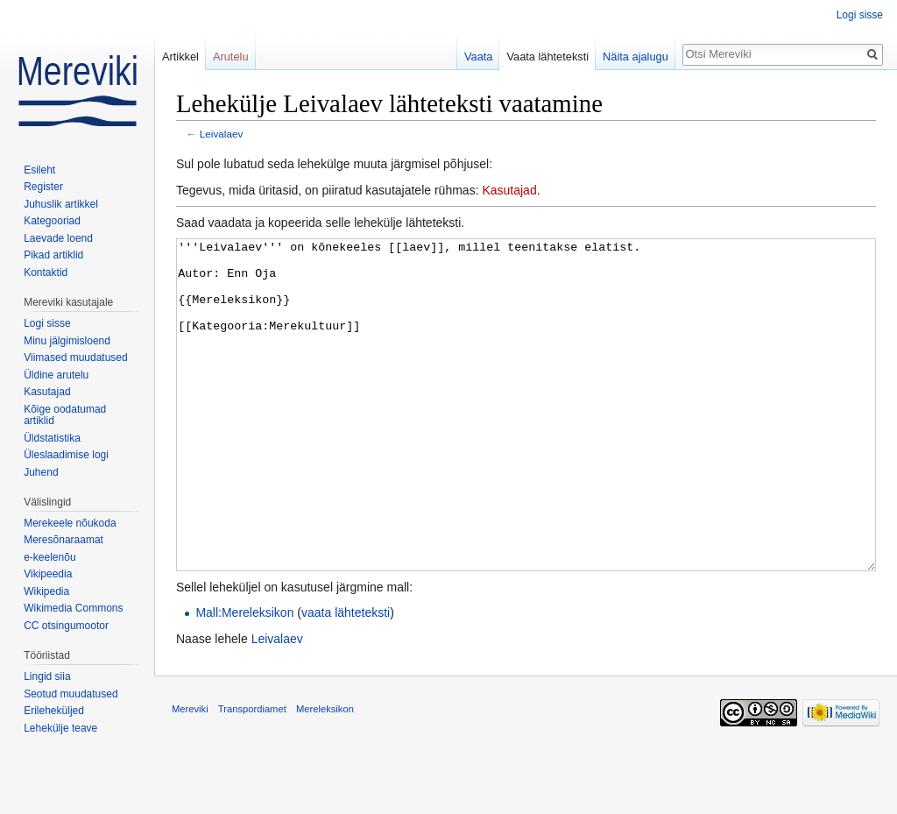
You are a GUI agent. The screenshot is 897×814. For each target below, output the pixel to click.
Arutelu (231, 56)
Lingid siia (47, 676)
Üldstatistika (52, 438)
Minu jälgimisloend (67, 341)
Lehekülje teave (60, 728)
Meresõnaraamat (63, 540)
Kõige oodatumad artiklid (65, 415)
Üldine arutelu (56, 375)
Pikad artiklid (53, 255)
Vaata (478, 56)
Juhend (41, 472)
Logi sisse (860, 15)
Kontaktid (45, 272)
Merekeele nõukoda (70, 523)
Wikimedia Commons (73, 608)
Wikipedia (46, 591)
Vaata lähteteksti (547, 56)
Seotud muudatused (70, 694)
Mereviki (190, 774)
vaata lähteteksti (345, 678)
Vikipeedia (48, 574)
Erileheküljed (54, 710)
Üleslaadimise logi (66, 455)
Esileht (39, 170)
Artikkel (180, 56)
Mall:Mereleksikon (244, 678)
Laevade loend (58, 238)
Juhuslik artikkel (61, 204)
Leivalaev (222, 133)
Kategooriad (52, 221)
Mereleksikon (325, 774)
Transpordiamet (252, 774)
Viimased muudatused (76, 357)
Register (43, 186)
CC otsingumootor (66, 625)
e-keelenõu (49, 557)
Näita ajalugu (635, 56)
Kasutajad (509, 190)
